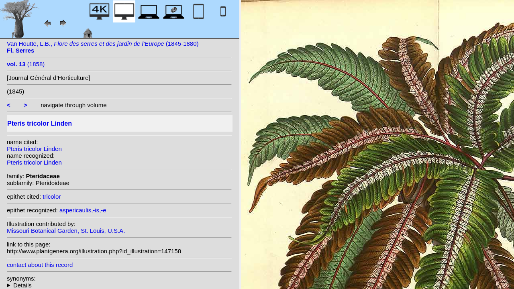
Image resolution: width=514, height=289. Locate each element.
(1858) (26, 64)
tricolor (52, 196)
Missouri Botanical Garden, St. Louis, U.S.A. (66, 230)
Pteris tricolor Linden (34, 148)
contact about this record (40, 264)
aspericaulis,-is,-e (82, 210)
